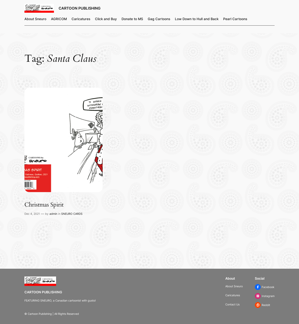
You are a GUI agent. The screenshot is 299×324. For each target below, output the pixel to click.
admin (53, 213)
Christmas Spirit (44, 205)
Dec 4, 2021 (32, 213)
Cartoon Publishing (79, 8)
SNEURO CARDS (71, 213)
